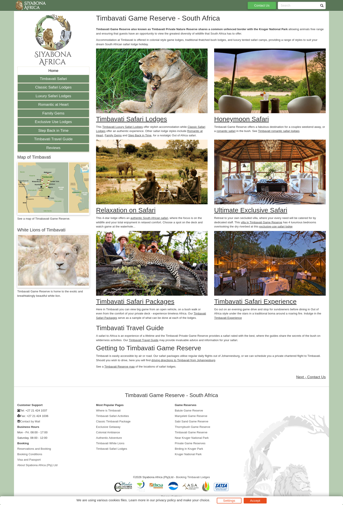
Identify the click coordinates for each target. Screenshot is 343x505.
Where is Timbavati (108, 410)
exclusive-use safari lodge (275, 226)
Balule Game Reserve (189, 410)
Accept (255, 500)
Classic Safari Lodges (53, 87)
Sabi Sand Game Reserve (191, 421)
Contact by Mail (30, 421)
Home (53, 71)
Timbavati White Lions (110, 443)
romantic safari (226, 131)
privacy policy (166, 500)
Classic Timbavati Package (113, 421)
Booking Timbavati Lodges (193, 477)
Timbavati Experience (228, 317)
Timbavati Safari (53, 79)
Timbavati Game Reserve (191, 432)
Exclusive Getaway (108, 427)
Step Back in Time (53, 130)
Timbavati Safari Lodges (111, 448)
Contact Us (262, 5)
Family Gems (53, 113)
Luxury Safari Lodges (53, 96)
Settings (229, 500)
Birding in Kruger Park (189, 448)
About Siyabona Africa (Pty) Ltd (37, 465)
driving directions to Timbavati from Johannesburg (183, 360)
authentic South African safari (149, 218)
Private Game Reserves (190, 443)
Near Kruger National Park (192, 437)
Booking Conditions (29, 454)
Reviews (53, 148)
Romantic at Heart (53, 104)
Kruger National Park (188, 454)
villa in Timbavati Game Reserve (261, 222)
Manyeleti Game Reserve (191, 416)
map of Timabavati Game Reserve (47, 218)
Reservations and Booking (34, 448)
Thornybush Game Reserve (192, 427)
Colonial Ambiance (108, 432)
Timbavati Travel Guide (53, 139)
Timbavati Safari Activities (112, 416)
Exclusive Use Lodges (53, 122)
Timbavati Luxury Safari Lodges (122, 126)
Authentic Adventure (109, 437)
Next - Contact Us (311, 377)
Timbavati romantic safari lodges (279, 131)
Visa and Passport (29, 459)
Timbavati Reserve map (119, 366)
